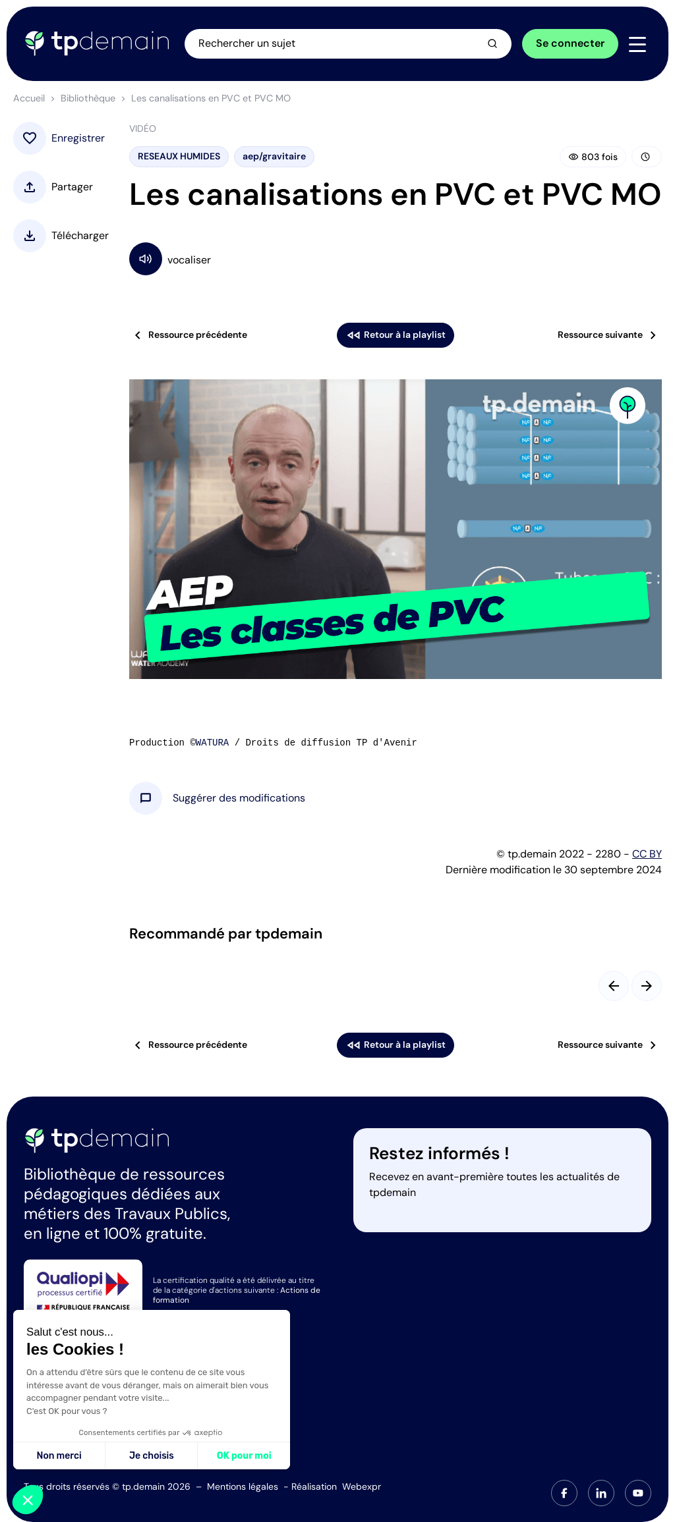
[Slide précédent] (614, 986)
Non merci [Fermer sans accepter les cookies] (58, 1455)
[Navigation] (637, 44)
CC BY (647, 854)
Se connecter (570, 43)
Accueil (29, 98)
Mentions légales (242, 1486)
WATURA (212, 743)
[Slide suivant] (646, 986)
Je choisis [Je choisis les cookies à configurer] (151, 1455)
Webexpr (361, 1486)
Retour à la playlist (395, 335)
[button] (239, 798)
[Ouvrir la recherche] (348, 43)
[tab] (564, 1493)
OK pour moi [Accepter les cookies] (244, 1455)
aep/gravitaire (274, 156)
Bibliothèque (88, 98)
